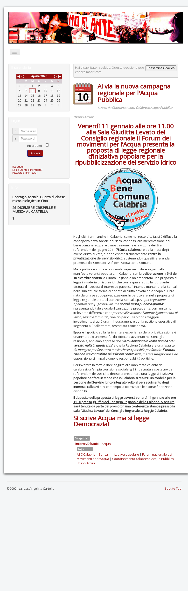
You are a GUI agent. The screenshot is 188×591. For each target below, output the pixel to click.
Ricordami (34, 145)
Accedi (35, 153)
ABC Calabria (86, 454)
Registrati (19, 166)
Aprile (35, 76)
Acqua (106, 444)
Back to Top (173, 488)
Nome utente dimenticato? (27, 169)
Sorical (104, 454)
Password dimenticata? (24, 172)
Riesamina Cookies (160, 68)
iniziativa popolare (125, 454)
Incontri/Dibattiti (86, 444)
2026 (43, 76)
